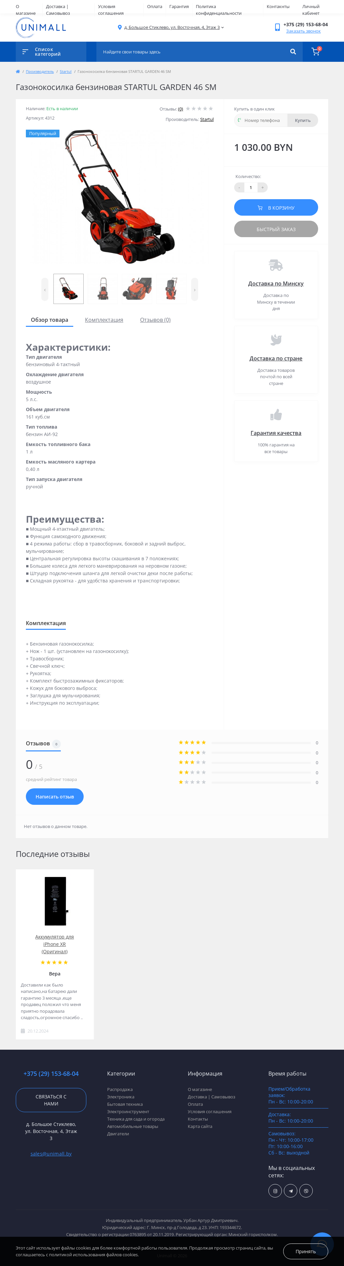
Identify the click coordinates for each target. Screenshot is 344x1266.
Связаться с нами (51, 1100)
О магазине (26, 9)
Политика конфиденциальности (219, 9)
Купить (303, 120)
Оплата (154, 6)
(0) (180, 109)
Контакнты (278, 6)
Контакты (198, 1119)
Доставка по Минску (276, 283)
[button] (172, 27)
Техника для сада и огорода (136, 1119)
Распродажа (120, 1089)
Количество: (248, 176)
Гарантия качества (276, 433)
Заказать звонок (303, 31)
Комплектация (104, 319)
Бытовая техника (125, 1104)
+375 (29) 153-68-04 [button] (51, 1074)
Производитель (40, 71)
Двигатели (118, 1134)
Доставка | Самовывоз (58, 9)
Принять (306, 1251)
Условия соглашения (111, 9)
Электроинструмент (128, 1111)
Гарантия (179, 6)
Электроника (120, 1097)
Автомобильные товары (132, 1126)
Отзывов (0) (155, 319)
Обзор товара (49, 319)
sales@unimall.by (51, 1153)
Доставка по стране (276, 358)
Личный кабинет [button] (310, 9)
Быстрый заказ (276, 229)
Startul (66, 71)
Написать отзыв (55, 796)
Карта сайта (200, 1126)
